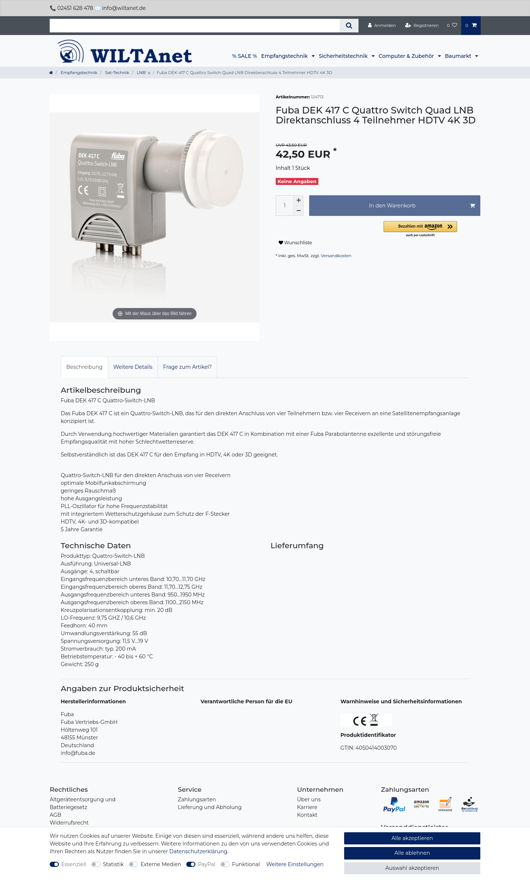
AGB (55, 815)
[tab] (84, 367)
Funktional (246, 864)
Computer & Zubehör (407, 56)
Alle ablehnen (412, 853)
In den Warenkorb (422, 205)
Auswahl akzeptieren (412, 868)
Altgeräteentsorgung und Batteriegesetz (83, 803)
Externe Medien (161, 864)
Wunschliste (295, 242)
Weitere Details (132, 367)
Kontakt (307, 815)
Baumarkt (459, 56)
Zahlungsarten (197, 799)
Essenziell (73, 864)
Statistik (113, 864)
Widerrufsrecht (69, 822)
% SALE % (244, 56)
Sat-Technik (116, 72)
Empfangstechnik (285, 56)
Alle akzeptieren (412, 838)
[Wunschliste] (452, 25)
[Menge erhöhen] (298, 200)
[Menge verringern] (298, 211)
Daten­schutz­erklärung (198, 851)
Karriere (307, 807)
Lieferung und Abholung (209, 807)
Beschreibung (84, 367)
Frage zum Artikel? (187, 367)
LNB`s (143, 72)
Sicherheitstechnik (344, 56)
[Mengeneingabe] (284, 205)
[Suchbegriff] (195, 25)
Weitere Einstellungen (295, 864)
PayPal (206, 864)
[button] (432, 229)
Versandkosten (336, 255)
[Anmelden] (382, 25)
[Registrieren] (422, 25)
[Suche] (349, 25)
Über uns (309, 799)
